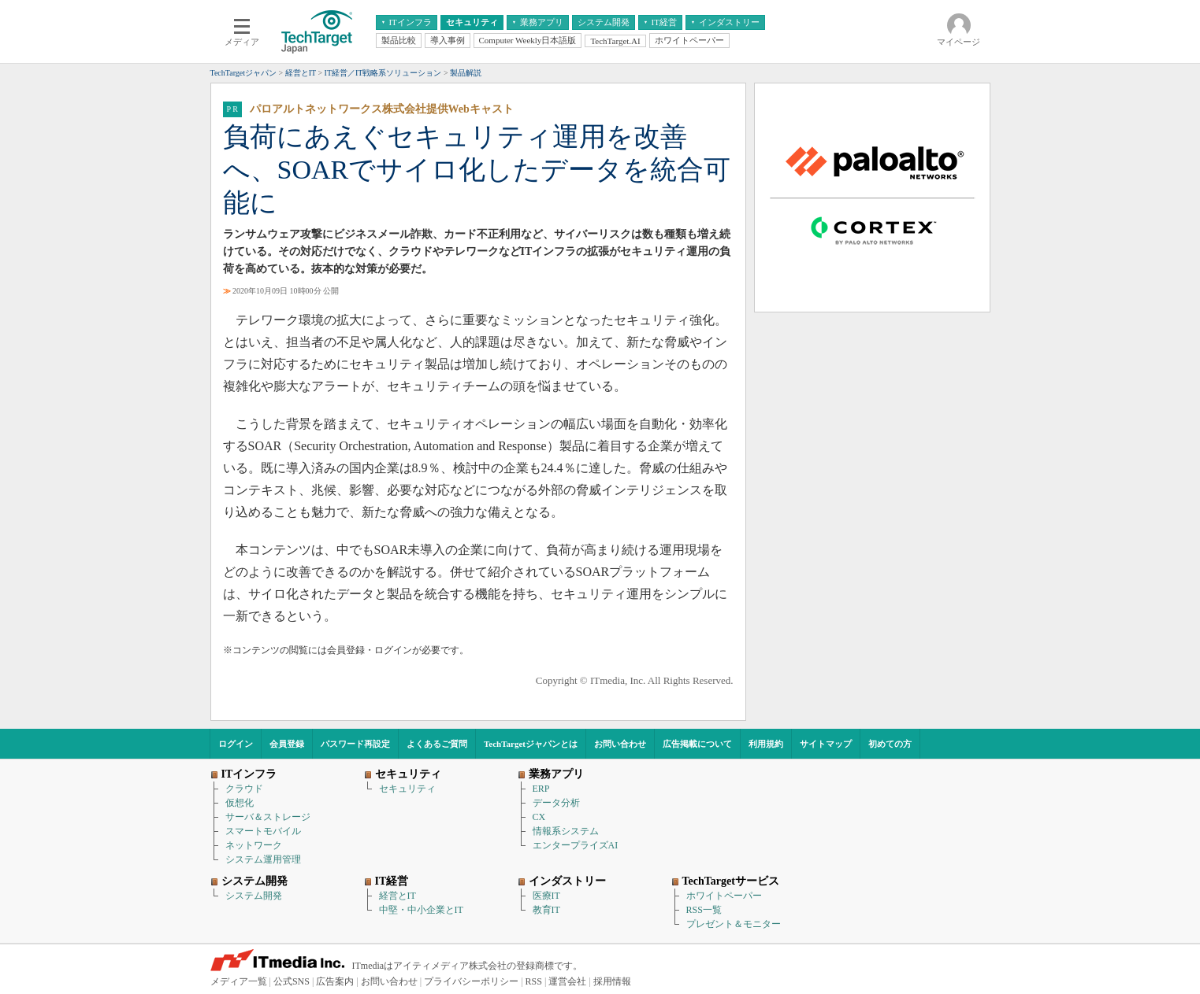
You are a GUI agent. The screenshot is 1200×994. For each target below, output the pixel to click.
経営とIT (397, 895)
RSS (534, 981)
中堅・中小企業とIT (421, 909)
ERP (541, 788)
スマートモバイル (263, 831)
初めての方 (890, 743)
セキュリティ (407, 788)
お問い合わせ (620, 743)
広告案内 (335, 981)
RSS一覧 (704, 909)
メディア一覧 (238, 981)
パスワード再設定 (355, 743)
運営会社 (567, 981)
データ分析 (556, 802)
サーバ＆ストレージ (267, 816)
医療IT (546, 895)
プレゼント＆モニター (733, 923)
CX (539, 816)
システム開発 (253, 895)
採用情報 (612, 981)
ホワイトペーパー (724, 895)
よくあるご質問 (437, 743)
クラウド (244, 788)
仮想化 (239, 802)
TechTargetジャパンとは (531, 743)
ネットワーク (253, 845)
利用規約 (766, 743)
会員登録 (286, 743)
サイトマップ (826, 743)
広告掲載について (697, 743)
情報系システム (566, 831)
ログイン (235, 743)
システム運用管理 (263, 859)
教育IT (546, 909)
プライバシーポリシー (471, 981)
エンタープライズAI (576, 845)
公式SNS (291, 981)
